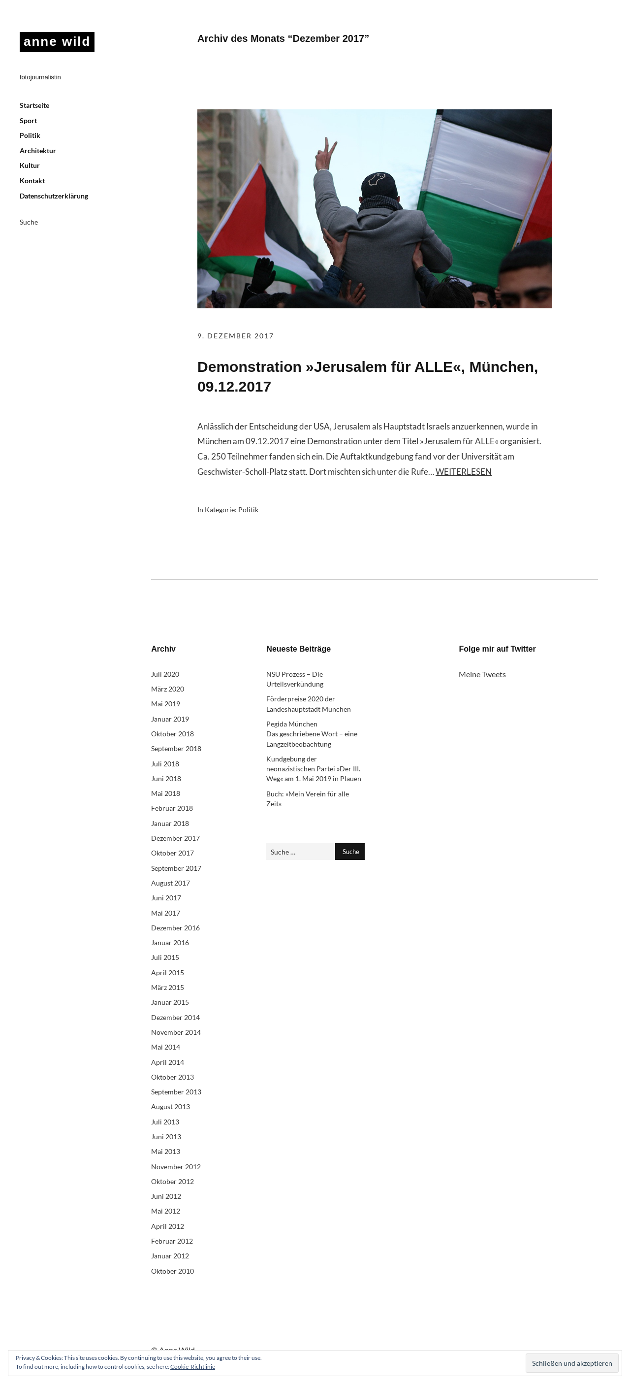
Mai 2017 (165, 913)
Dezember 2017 (175, 838)
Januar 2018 (170, 823)
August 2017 (170, 883)
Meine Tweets (482, 674)
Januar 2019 (170, 719)
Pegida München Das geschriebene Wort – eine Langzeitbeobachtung (311, 734)
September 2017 (176, 868)
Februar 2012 (172, 1241)
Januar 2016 (170, 942)
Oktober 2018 (172, 733)
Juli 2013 (165, 1122)
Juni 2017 (166, 897)
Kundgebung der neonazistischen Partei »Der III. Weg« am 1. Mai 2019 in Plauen (313, 769)
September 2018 (176, 748)
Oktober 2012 (172, 1181)
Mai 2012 (165, 1211)
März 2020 (167, 689)
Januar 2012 (170, 1256)
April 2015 (167, 972)
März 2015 (167, 987)
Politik (30, 135)
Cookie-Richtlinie (192, 1366)
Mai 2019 (165, 703)
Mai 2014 (165, 1047)
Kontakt (32, 180)
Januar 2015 (170, 1002)
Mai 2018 (165, 793)
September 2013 (176, 1091)
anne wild (57, 41)
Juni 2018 (166, 778)
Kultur (30, 165)
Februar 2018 (172, 808)
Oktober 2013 (172, 1077)
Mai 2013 (165, 1151)
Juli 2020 (165, 674)
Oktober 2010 (172, 1271)
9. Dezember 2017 (235, 335)
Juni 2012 (166, 1196)
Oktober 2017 (172, 853)
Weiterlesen (464, 471)
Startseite (34, 105)
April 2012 (167, 1226)
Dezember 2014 (175, 1017)
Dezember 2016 (175, 927)
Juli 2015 (165, 957)
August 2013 (170, 1106)
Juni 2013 (166, 1136)
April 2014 (167, 1062)
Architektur (38, 150)
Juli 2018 (165, 763)
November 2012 (176, 1166)
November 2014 (176, 1032)
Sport (28, 120)
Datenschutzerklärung (54, 196)
